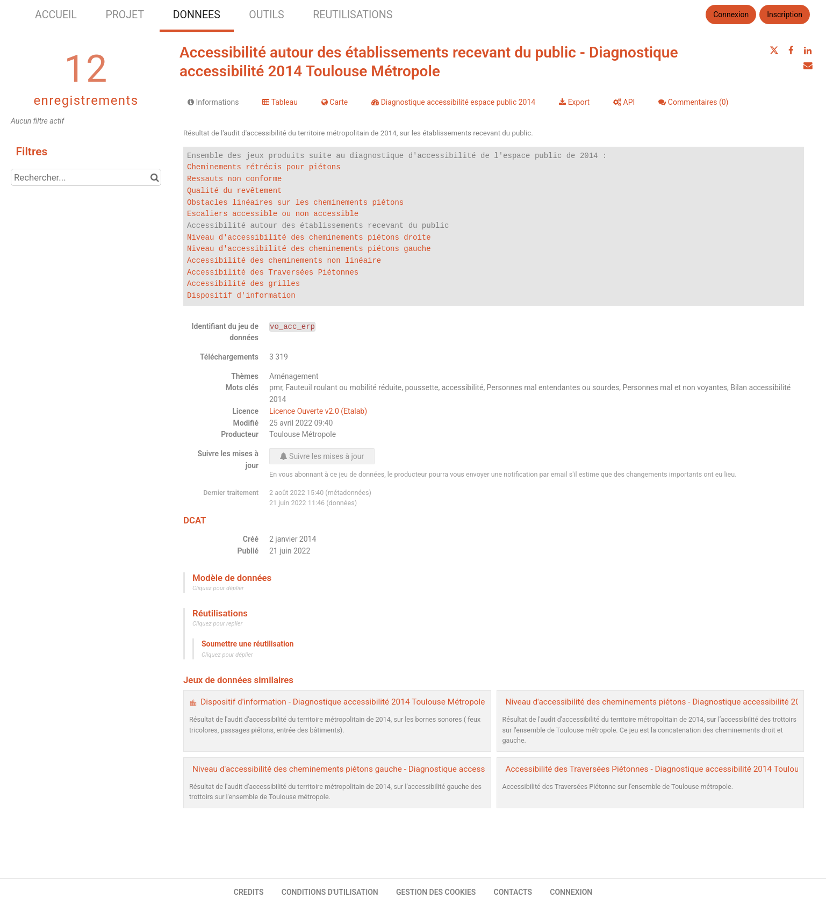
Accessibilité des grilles (243, 284)
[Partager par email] (807, 65)
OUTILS (266, 15)
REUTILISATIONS (352, 15)
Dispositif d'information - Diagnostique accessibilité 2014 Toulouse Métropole (342, 702)
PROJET (124, 15)
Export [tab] (574, 102)
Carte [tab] (334, 102)
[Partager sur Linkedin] (807, 50)
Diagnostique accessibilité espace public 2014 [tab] (453, 102)
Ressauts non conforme (234, 179)
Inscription (784, 14)
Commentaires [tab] (693, 102)
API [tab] (624, 102)
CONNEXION (571, 892)
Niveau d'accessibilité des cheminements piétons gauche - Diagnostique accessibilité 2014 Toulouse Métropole (396, 769)
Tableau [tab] (279, 102)
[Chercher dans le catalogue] (154, 177)
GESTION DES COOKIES (436, 892)
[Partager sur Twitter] (773, 50)
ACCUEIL (56, 15)
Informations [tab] (213, 102)
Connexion (731, 14)
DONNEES (196, 15)
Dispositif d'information (241, 296)
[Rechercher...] (86, 177)
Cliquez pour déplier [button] (218, 588)
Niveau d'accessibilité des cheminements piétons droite (309, 238)
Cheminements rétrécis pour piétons (264, 167)
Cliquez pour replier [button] (217, 623)
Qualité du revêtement (234, 191)
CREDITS (249, 892)
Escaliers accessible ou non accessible (272, 214)
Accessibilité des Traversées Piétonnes (272, 273)
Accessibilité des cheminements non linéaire (284, 261)
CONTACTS (513, 892)
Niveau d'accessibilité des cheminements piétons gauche (309, 249)
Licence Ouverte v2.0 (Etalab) (318, 411)
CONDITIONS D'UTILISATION (330, 892)
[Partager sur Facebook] (791, 50)
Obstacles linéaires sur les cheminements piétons (295, 203)
